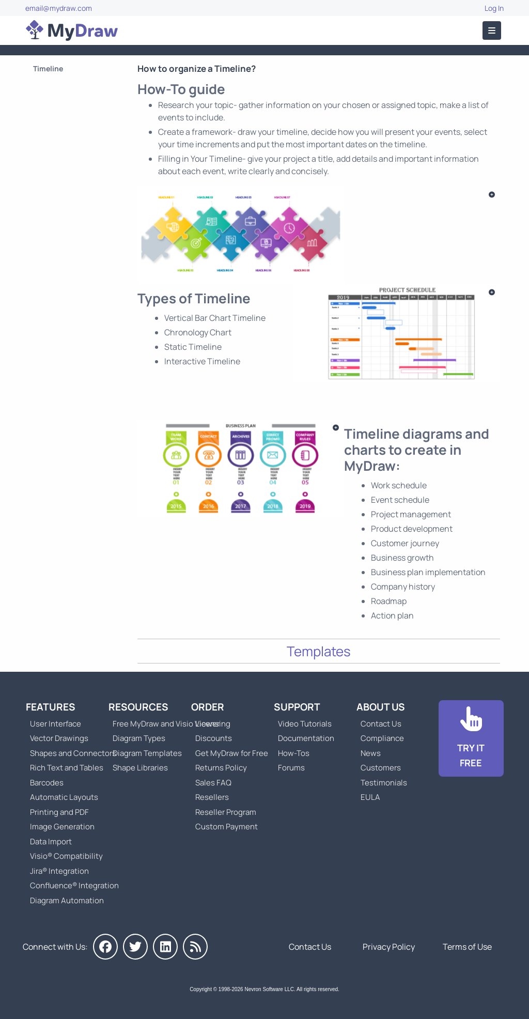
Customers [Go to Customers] (381, 767)
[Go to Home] (72, 30)
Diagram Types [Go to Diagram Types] (139, 738)
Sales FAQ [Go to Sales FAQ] (213, 782)
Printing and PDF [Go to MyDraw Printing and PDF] (59, 812)
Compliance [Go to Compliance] (382, 738)
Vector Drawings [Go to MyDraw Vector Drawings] (59, 738)
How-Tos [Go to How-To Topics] (293, 753)
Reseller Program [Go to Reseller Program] (225, 812)
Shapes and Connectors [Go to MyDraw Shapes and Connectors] (73, 753)
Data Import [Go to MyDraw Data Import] (51, 841)
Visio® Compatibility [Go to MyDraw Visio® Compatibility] (66, 856)
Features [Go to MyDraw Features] (50, 707)
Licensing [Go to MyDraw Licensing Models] (212, 723)
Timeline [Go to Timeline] (48, 68)
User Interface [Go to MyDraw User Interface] (55, 723)
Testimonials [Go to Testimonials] (384, 782)
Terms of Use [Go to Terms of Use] (467, 946)
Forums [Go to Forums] (291, 767)
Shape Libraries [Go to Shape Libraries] (140, 767)
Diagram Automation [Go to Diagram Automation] (67, 900)
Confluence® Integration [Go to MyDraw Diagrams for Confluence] (74, 885)
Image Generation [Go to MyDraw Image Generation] (62, 826)
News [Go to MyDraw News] (371, 753)
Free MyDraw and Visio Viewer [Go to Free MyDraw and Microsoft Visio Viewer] (162, 723)
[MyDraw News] (195, 947)
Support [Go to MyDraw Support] (297, 707)
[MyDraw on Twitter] (135, 947)
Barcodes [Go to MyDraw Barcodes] (47, 782)
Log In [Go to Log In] (494, 8)
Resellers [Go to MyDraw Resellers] (212, 797)
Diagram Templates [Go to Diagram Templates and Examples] (147, 753)
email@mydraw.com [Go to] (58, 8)
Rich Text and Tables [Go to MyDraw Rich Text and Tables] (66, 767)
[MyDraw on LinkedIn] (165, 947)
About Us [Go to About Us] (380, 707)
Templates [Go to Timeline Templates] (319, 651)
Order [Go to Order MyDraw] (207, 707)
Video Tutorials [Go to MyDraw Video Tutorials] (305, 723)
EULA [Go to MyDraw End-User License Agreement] (370, 797)
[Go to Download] (471, 738)
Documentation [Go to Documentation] (306, 738)
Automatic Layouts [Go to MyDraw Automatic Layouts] (64, 797)
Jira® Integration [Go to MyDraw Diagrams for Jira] (59, 871)
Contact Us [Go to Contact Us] (381, 723)
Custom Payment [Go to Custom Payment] (226, 826)
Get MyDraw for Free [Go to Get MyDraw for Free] (231, 753)
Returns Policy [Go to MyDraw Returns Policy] (221, 767)
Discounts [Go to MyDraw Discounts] (213, 738)
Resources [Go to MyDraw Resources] (138, 707)
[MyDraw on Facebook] (105, 947)
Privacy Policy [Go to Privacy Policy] (389, 946)
